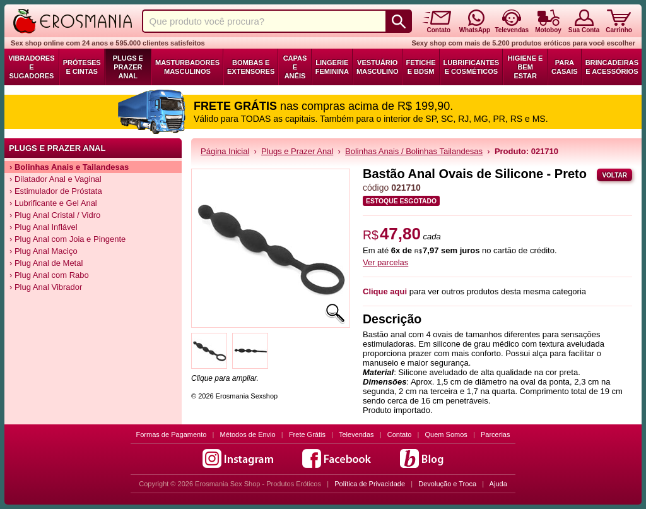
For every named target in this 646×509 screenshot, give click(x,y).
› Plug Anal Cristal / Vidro (54, 215)
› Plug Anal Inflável (43, 227)
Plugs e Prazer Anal (128, 67)
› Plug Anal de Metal (46, 263)
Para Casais (564, 67)
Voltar (614, 175)
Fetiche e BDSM (421, 67)
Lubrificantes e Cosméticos (471, 67)
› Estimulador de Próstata (55, 191)
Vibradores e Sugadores (31, 67)
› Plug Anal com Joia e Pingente (67, 239)
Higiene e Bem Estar (525, 67)
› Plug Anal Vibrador (45, 287)
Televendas (356, 434)
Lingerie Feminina (332, 67)
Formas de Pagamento (171, 434)
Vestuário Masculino (377, 67)
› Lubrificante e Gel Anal (53, 203)
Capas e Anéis (295, 67)
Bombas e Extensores (250, 67)
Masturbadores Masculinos (187, 67)
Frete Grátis (307, 434)
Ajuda (498, 484)
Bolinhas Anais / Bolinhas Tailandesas (414, 151)
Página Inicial (225, 151)
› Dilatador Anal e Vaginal (55, 179)
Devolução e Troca (447, 484)
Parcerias (495, 434)
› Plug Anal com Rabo (49, 275)
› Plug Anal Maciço (43, 251)
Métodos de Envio (248, 434)
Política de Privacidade (369, 484)
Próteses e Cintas (82, 67)
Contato (399, 434)
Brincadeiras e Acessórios (611, 67)
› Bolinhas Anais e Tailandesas (69, 167)
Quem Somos (446, 434)
